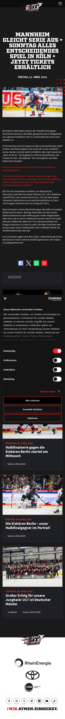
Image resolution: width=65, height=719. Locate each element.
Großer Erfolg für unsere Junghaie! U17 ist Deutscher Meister (28, 599)
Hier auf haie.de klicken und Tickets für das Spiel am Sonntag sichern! (28, 169)
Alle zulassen (32, 400)
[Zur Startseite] (32, 7)
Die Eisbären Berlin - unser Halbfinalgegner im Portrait (28, 525)
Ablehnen (32, 418)
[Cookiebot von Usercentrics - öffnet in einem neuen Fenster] (48, 299)
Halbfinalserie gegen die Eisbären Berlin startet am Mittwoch (27, 451)
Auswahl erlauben (32, 409)
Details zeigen (47, 391)
